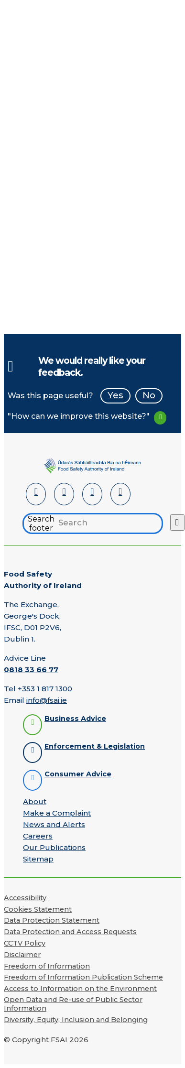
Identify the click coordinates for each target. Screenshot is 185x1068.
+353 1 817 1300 (45, 688)
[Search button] (177, 522)
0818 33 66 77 (31, 669)
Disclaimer (22, 954)
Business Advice (75, 719)
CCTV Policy (24, 943)
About (34, 801)
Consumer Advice (77, 774)
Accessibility (25, 898)
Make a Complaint (57, 812)
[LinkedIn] (36, 494)
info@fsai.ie (46, 700)
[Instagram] (120, 494)
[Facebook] (64, 494)
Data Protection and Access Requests (70, 931)
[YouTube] (92, 494)
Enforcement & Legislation (94, 746)
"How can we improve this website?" (79, 416)
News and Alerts (54, 824)
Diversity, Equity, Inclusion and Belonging (76, 1019)
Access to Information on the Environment (80, 988)
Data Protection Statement (51, 920)
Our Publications (54, 847)
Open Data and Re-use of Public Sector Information (73, 1004)
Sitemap (38, 858)
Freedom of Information (47, 966)
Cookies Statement (38, 909)
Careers (38, 835)
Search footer (41, 523)
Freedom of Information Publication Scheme (83, 977)
